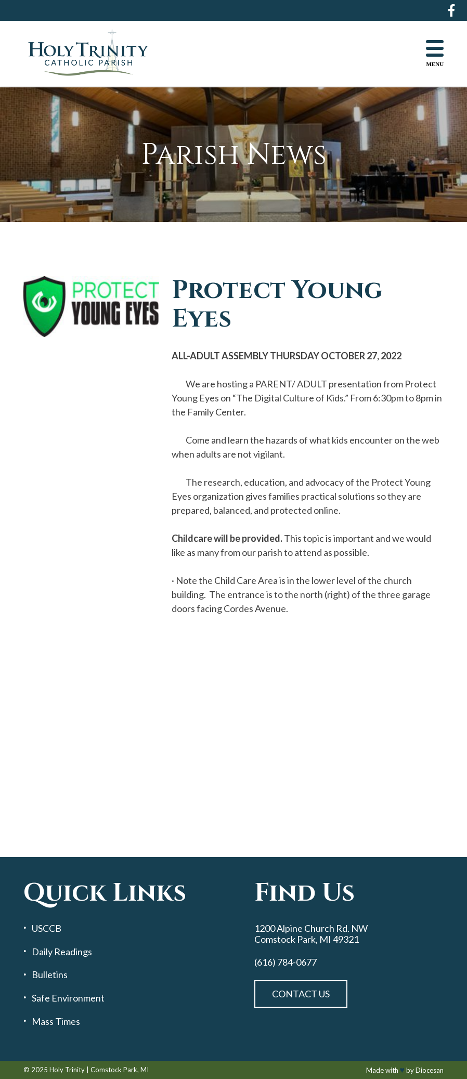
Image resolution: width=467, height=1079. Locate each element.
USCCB (46, 928)
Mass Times (56, 1021)
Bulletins (50, 974)
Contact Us (301, 993)
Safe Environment (68, 998)
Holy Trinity (67, 1069)
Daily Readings (62, 951)
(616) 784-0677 (285, 962)
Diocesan (430, 1070)
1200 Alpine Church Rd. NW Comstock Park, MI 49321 (311, 933)
